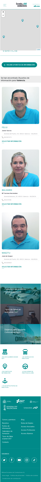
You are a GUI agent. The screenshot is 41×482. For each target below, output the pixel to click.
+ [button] (3, 12)
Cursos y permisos (8, 420)
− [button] (3, 15)
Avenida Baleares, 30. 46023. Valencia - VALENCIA (20, 196)
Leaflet (38, 49)
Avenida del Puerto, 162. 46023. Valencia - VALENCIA (20, 259)
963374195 (7, 200)
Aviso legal (5, 475)
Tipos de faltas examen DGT (7, 437)
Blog (22, 420)
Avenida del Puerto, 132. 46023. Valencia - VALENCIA (20, 134)
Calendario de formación (7, 432)
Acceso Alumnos (27, 433)
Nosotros (5, 423)
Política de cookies (32, 475)
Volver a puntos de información (19, 65)
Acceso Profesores (28, 430)
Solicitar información (11, 141)
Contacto (5, 442)
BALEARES (7, 190)
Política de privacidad (17, 475)
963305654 (8, 263)
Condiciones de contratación (11, 478)
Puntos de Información (6, 427)
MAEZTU (6, 253)
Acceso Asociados (27, 426)
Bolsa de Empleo (27, 423)
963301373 (8, 137)
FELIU (5, 127)
